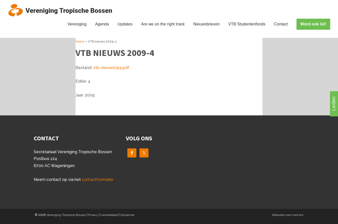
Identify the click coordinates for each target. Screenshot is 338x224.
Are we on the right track (162, 24)
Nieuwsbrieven (206, 24)
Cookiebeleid (109, 215)
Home (80, 41)
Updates (125, 24)
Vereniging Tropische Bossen (66, 215)
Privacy (93, 215)
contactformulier (98, 179)
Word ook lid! (313, 24)
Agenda (102, 24)
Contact (281, 24)
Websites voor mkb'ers (287, 215)
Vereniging (77, 24)
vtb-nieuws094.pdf (111, 67)
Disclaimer (127, 215)
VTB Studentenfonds (247, 24)
